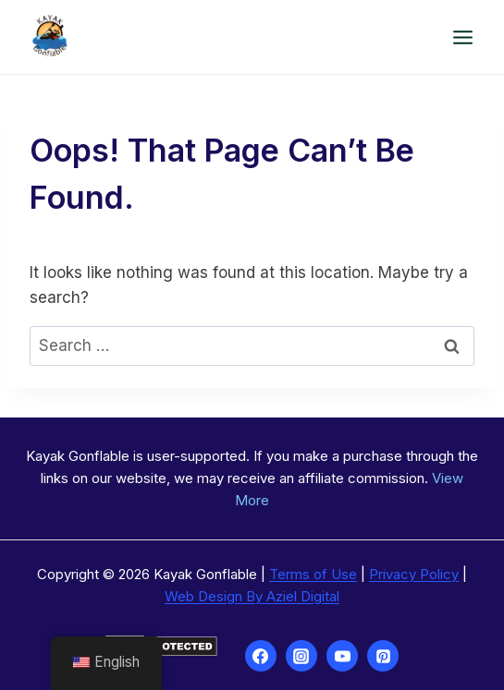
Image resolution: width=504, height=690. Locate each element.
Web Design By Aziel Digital (252, 596)
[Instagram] (301, 656)
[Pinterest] (383, 656)
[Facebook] (261, 656)
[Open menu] (462, 37)
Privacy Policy (414, 574)
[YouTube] (342, 656)
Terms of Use (313, 574)
